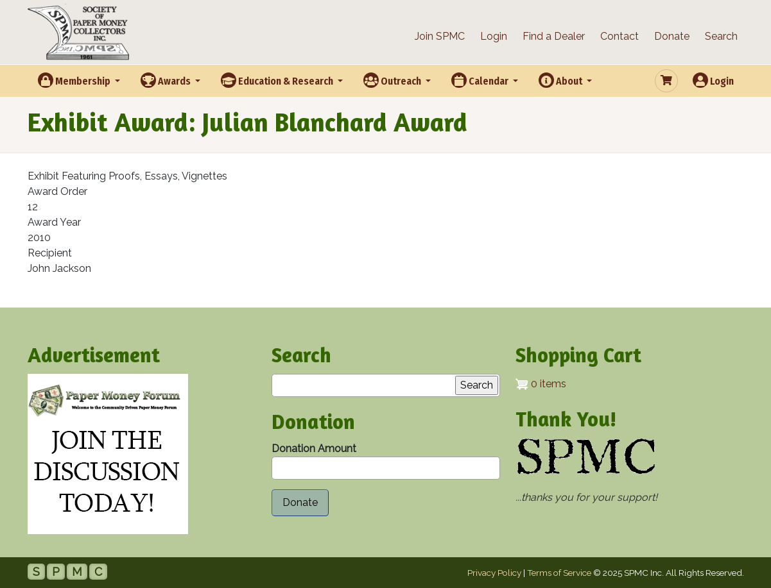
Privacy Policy (494, 572)
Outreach (393, 80)
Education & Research (278, 80)
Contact (619, 36)
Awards (167, 80)
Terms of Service (559, 572)
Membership (75, 80)
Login (493, 36)
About (561, 80)
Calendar (480, 80)
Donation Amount (314, 448)
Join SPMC (440, 36)
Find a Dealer (554, 36)
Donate (671, 36)
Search (721, 36)
